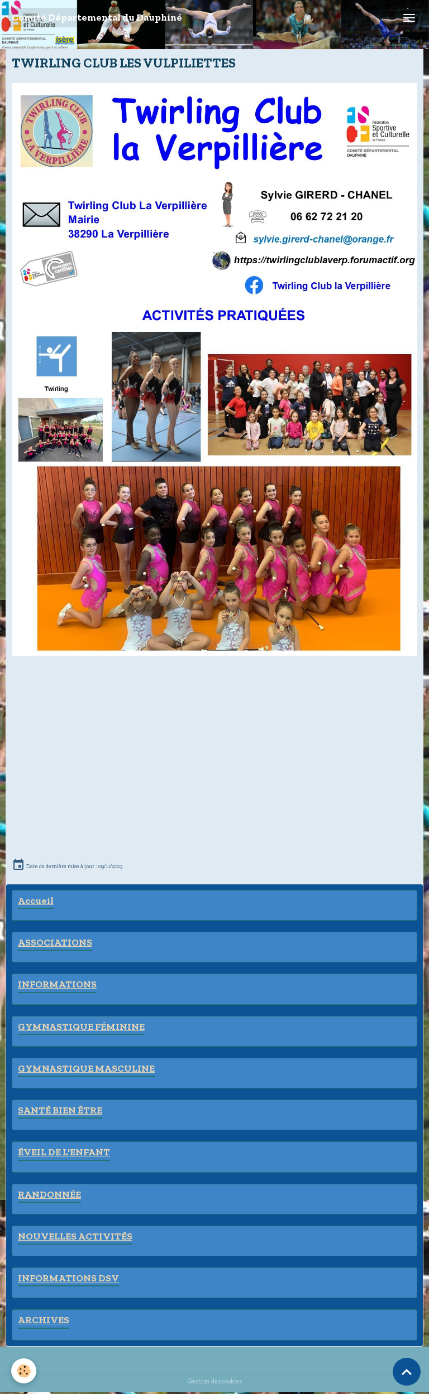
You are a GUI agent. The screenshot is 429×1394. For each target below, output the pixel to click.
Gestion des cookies (215, 1381)
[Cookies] (23, 1370)
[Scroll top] (407, 1372)
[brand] (97, 17)
